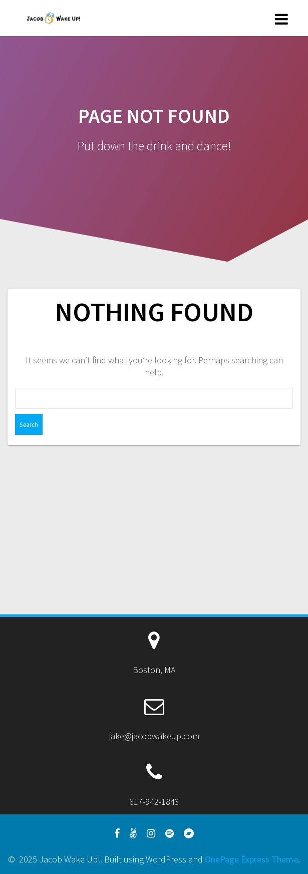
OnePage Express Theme (251, 859)
